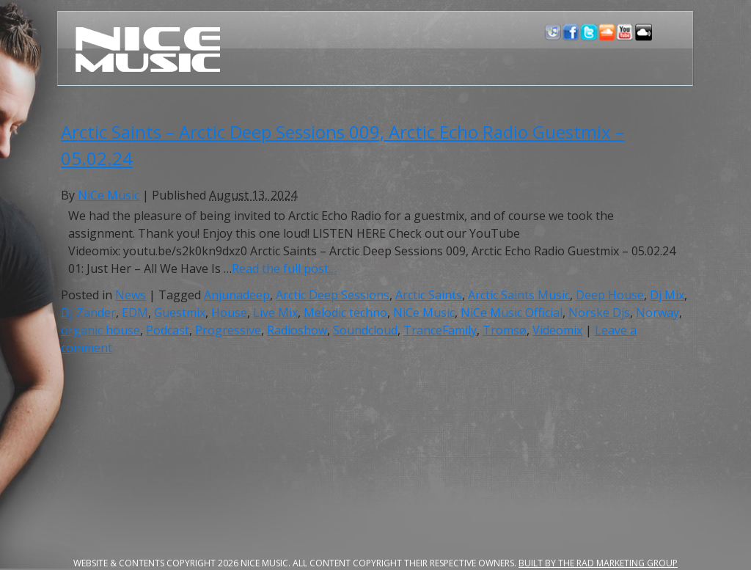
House (229, 312)
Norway (657, 312)
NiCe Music (108, 195)
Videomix (557, 330)
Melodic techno (345, 312)
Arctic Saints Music (519, 295)
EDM (135, 312)
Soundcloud (365, 330)
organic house (100, 330)
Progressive (228, 330)
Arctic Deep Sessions (332, 295)
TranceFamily (440, 330)
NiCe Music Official (512, 312)
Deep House (610, 295)
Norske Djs (599, 312)
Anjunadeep (237, 295)
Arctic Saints (428, 295)
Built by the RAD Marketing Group (598, 563)
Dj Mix (667, 295)
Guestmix (179, 312)
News (130, 295)
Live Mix (275, 312)
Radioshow (297, 330)
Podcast (167, 330)
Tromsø (505, 330)
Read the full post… (284, 268)
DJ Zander (88, 312)
